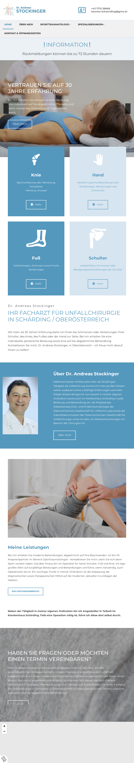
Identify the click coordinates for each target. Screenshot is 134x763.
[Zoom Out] (4, 731)
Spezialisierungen (90, 24)
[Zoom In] (4, 726)
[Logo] (29, 10)
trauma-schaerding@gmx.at (109, 11)
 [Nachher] (128, 108)
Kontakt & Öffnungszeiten (22, 33)
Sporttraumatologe (54, 24)
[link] (57, 24)
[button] (20, 124)
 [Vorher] (6, 108)
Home (8, 24)
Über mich (26, 24)
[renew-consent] (4, 759)
